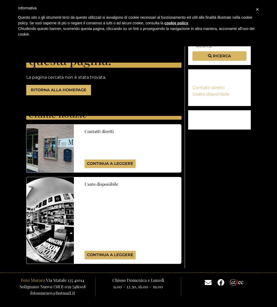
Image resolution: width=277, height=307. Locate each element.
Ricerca (219, 56)
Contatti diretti (208, 87)
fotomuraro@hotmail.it (52, 293)
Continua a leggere (110, 163)
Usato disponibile (211, 94)
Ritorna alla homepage (58, 90)
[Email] (208, 282)
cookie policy (176, 23)
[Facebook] (220, 282)
